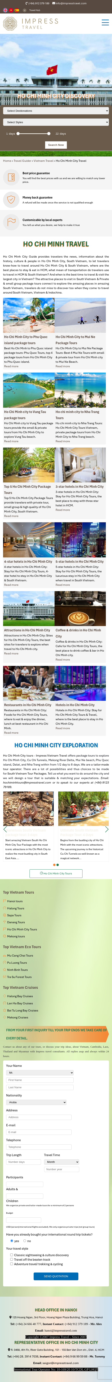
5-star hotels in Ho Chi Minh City (80, 561)
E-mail (11, 1125)
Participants (15, 1177)
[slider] (18, 133)
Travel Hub (34, 10)
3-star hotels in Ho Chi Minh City (80, 486)
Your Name (14, 1066)
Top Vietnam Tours (18, 892)
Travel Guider (22, 161)
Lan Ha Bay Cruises (20, 1003)
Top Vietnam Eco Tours (22, 946)
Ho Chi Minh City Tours (22, 929)
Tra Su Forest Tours (19, 977)
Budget (9, 1213)
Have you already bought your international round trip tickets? (49, 1234)
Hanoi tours (15, 901)
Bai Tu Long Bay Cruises (22, 1010)
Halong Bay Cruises (20, 996)
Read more (11, 366)
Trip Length (14, 1155)
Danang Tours (16, 922)
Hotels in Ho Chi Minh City (75, 705)
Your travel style (17, 1249)
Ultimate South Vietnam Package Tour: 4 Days (83, 826)
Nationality (14, 1095)
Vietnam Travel (43, 161)
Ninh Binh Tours (17, 970)
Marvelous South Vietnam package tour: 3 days (28, 826)
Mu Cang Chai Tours (20, 955)
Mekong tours (16, 936)
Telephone (14, 1140)
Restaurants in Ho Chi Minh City (27, 705)
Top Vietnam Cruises (20, 987)
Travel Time (52, 1155)
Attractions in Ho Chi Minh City (27, 630)
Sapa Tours (14, 915)
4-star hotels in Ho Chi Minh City (28, 561)
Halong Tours (15, 908)
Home (7, 161)
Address (12, 1110)
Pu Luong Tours (17, 962)
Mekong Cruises (17, 1017)
